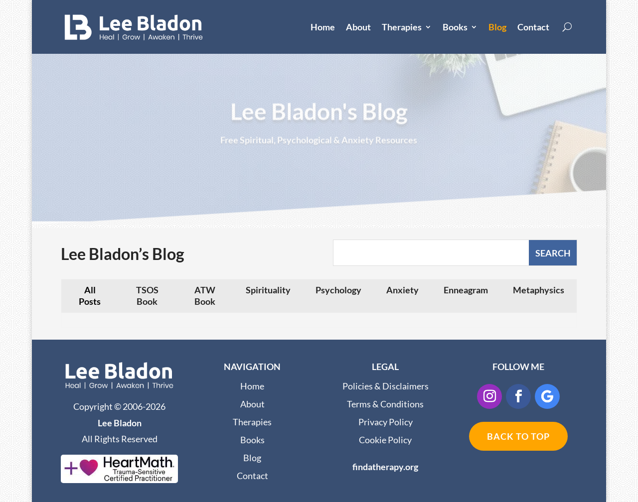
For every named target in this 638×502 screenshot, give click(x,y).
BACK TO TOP (518, 436)
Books (455, 26)
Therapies (402, 26)
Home (323, 26)
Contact (533, 26)
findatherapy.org (385, 466)
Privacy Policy (385, 421)
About (358, 26)
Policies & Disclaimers (385, 385)
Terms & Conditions (385, 403)
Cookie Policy (385, 439)
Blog (497, 26)
